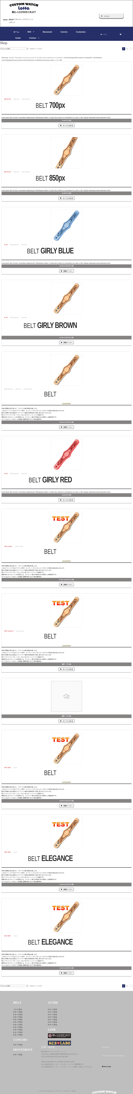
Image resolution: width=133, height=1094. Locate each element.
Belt (27, 32)
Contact (30, 38)
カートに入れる (68, 125)
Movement (45, 32)
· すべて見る (17, 1003)
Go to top (106, 1060)
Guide (16, 38)
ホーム (14, 32)
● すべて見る (17, 1006)
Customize (78, 32)
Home (5, 20)
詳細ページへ (68, 269)
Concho (61, 32)
